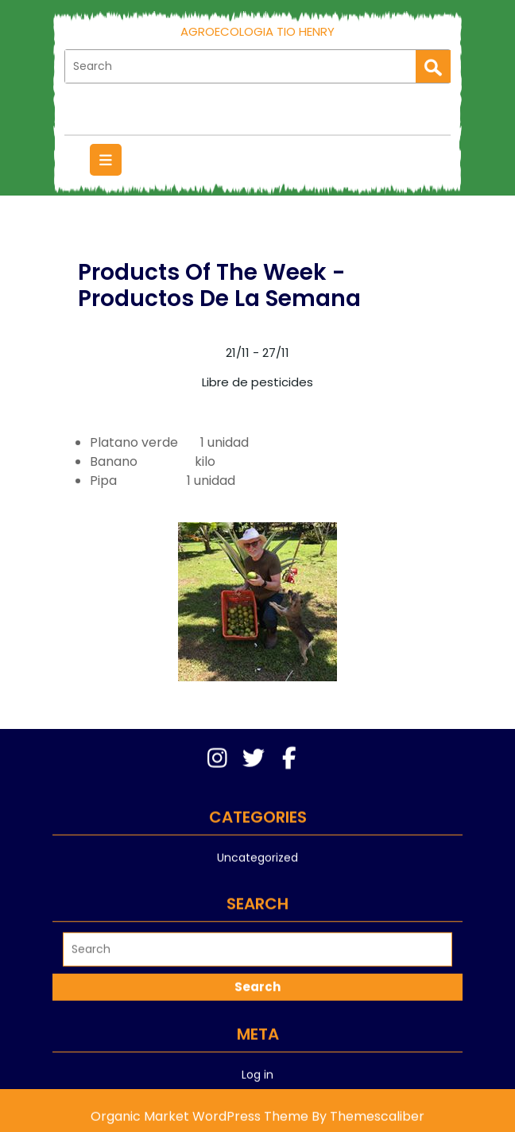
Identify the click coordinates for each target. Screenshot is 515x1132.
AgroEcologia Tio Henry (257, 31)
